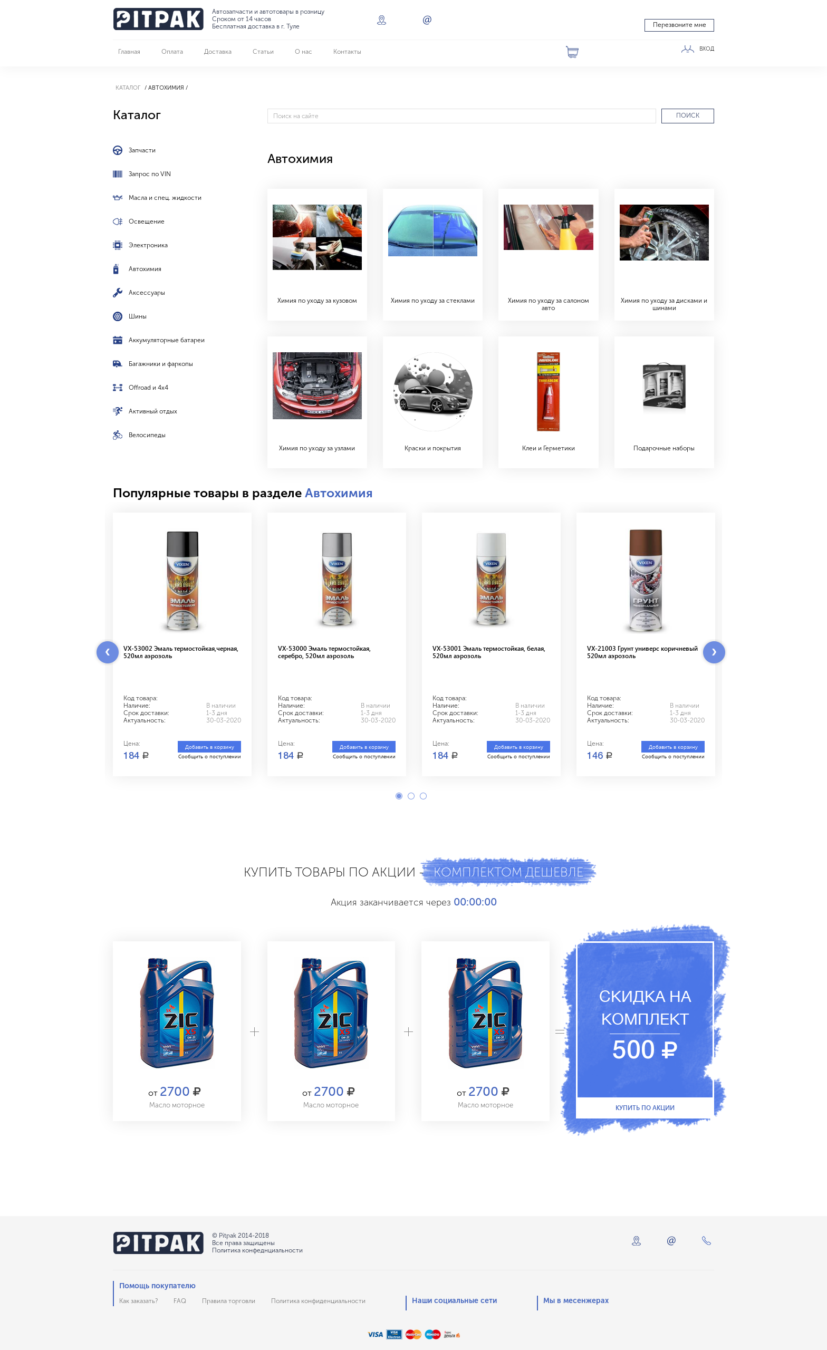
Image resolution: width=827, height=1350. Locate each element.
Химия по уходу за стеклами (433, 300)
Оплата (172, 51)
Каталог (128, 87)
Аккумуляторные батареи (167, 340)
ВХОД (706, 49)
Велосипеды (147, 435)
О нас (303, 51)
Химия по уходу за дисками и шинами (664, 304)
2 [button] (411, 796)
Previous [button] (107, 652)
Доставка (218, 51)
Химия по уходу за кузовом (317, 300)
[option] (182, 644)
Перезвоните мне (679, 24)
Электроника (148, 245)
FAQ (180, 1301)
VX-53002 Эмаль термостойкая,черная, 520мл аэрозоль (180, 651)
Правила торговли (228, 1301)
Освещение (147, 221)
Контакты (347, 51)
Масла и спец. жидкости (165, 197)
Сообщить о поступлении (209, 756)
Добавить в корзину (209, 747)
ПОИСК (687, 115)
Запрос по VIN (150, 174)
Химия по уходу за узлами (317, 448)
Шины (138, 316)
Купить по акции (645, 1107)
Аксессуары (147, 292)
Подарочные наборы (664, 448)
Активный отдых (153, 411)
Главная (129, 51)
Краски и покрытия (433, 448)
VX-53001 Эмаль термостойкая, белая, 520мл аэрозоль (488, 651)
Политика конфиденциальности (318, 1301)
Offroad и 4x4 (148, 387)
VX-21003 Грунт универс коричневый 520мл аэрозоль (642, 651)
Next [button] (714, 652)
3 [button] (423, 796)
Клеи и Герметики (548, 448)
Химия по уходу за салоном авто (548, 304)
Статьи (263, 51)
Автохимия (145, 269)
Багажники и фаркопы (161, 364)
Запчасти (142, 150)
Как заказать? (138, 1301)
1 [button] (399, 796)
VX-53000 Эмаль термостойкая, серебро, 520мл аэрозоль (324, 651)
